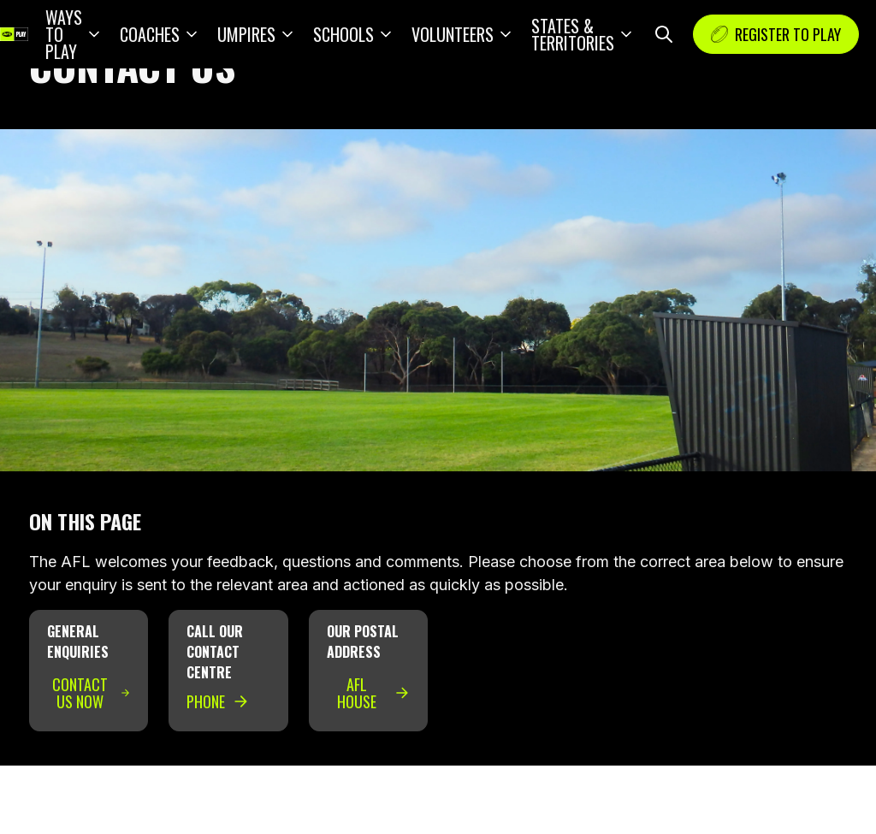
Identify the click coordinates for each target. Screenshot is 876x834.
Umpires (246, 34)
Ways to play (63, 34)
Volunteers (452, 34)
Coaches (150, 34)
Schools (343, 34)
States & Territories (572, 34)
